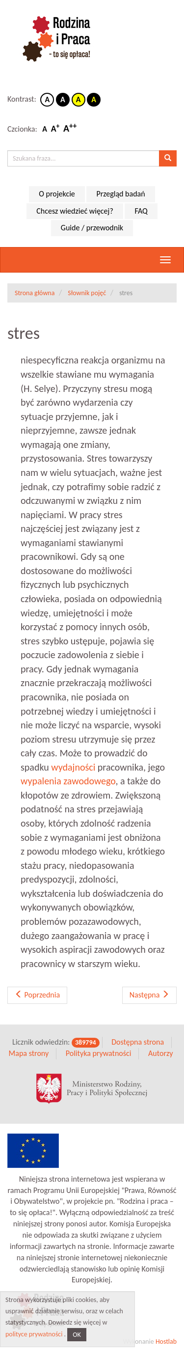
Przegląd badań (120, 193)
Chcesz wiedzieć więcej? (74, 211)
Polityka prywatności (98, 1053)
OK (77, 1334)
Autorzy (160, 1053)
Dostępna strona (137, 1042)
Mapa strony (29, 1053)
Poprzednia (37, 994)
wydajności (73, 767)
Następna (149, 994)
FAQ (140, 211)
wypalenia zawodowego (68, 781)
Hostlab (166, 1341)
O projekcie (57, 193)
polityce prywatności (33, 1334)
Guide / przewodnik (92, 227)
